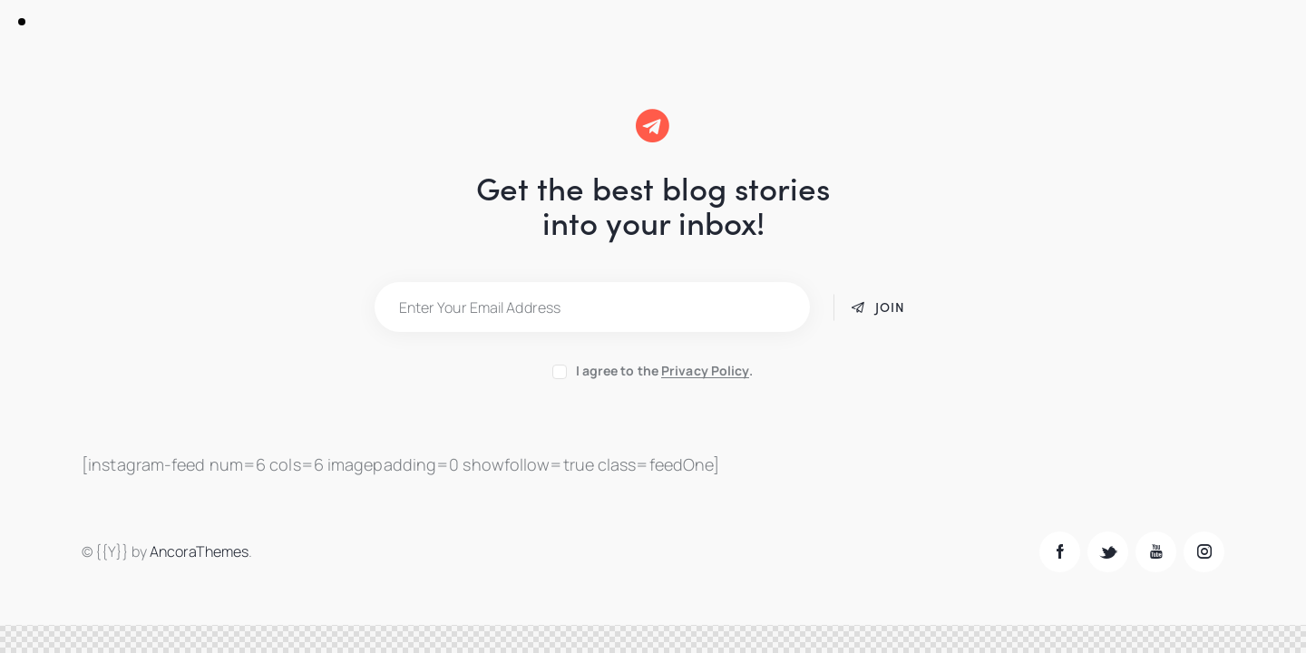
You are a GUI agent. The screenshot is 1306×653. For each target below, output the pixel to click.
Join (889, 306)
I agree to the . (665, 370)
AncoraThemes (199, 551)
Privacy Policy (705, 371)
